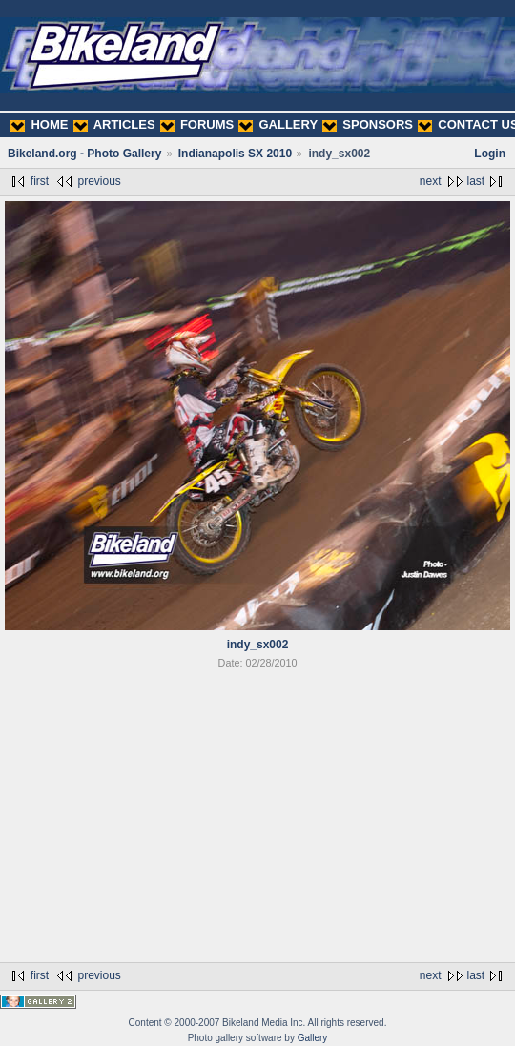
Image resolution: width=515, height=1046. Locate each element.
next (431, 181)
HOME (39, 124)
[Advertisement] (257, 819)
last (476, 181)
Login (489, 153)
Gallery (313, 1038)
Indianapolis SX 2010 (235, 153)
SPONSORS (367, 124)
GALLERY (278, 124)
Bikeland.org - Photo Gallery (84, 153)
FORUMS (197, 124)
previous (98, 181)
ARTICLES (114, 124)
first (40, 181)
